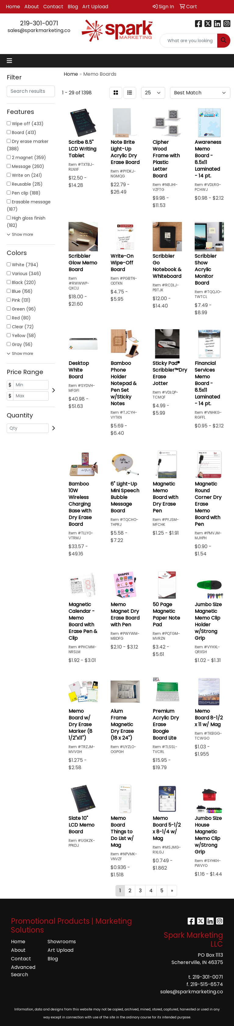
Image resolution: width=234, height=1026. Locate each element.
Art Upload (95, 6)
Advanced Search (23, 971)
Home (13, 6)
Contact (53, 6)
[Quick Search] (189, 41)
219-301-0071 (39, 23)
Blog (73, 6)
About (31, 6)
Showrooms (62, 941)
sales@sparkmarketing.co (39, 30)
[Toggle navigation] (9, 60)
